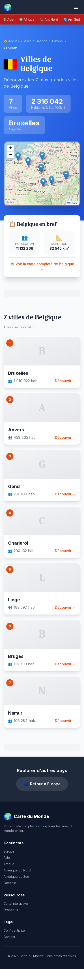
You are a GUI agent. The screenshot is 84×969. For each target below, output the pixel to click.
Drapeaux (11, 910)
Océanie (10, 883)
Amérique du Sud (16, 876)
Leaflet (72, 203)
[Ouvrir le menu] (75, 7)
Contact (9, 937)
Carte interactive (16, 903)
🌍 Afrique (26, 19)
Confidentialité (14, 930)
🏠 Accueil (11, 41)
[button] (41, 168)
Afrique (9, 864)
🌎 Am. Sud (71, 19)
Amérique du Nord (17, 870)
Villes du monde (35, 41)
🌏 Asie (8, 19)
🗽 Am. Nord (49, 19)
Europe (57, 41)
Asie (7, 858)
